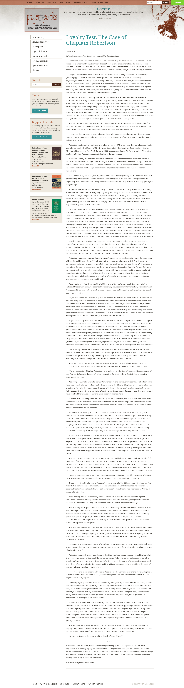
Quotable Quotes (40, 65)
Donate (177, 2)
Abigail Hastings (40, 61)
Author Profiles (100, 2)
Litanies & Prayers (40, 42)
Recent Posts (81, 2)
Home (29, 2)
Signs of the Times (40, 51)
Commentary (38, 37)
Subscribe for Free (41, 137)
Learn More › (37, 166)
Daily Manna (103, 9)
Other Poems (38, 46)
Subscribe (65, 2)
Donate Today (40, 110)
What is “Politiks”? (46, 2)
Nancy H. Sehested (40, 56)
